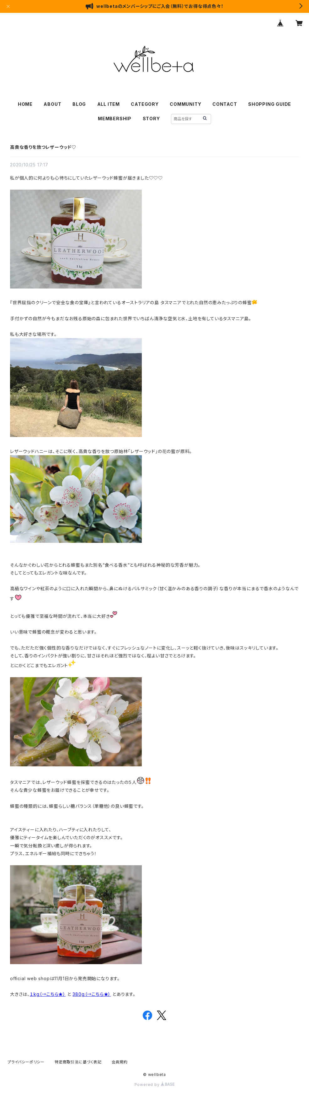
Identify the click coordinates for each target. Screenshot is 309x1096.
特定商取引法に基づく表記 (78, 1062)
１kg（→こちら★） (48, 994)
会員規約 (120, 1062)
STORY (151, 118)
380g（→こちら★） (91, 994)
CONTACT (224, 104)
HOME (25, 104)
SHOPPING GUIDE (269, 104)
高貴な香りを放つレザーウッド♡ (43, 147)
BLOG (79, 104)
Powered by (155, 1084)
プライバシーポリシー (26, 1062)
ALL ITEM (108, 104)
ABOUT (52, 104)
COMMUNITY (185, 104)
